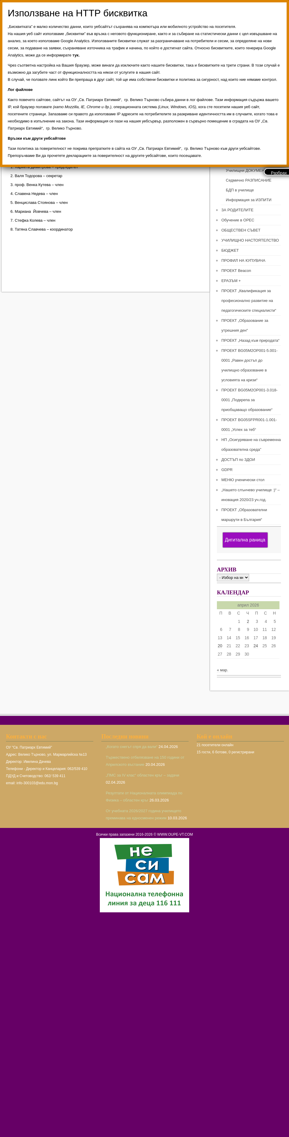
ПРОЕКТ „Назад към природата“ (250, 340)
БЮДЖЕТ (230, 250)
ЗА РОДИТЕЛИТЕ (237, 210)
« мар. (222, 670)
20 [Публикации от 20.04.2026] (220, 646)
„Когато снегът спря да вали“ (131, 746)
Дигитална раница (245, 539)
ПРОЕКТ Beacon (236, 270)
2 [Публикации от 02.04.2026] (248, 621)
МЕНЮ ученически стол (242, 480)
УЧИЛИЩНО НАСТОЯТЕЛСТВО (250, 240)
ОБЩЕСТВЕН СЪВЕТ (240, 230)
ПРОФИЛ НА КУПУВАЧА (243, 260)
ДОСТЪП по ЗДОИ (238, 459)
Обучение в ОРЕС (237, 220)
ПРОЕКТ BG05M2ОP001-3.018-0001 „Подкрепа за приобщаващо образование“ (249, 400)
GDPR (227, 469)
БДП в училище (240, 190)
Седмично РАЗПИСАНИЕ (248, 180)
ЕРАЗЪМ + (231, 280)
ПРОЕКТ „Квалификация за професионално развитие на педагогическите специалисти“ (248, 301)
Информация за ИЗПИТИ (248, 200)
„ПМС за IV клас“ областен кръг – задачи (142, 775)
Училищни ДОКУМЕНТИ (248, 170)
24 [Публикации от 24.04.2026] (256, 646)
